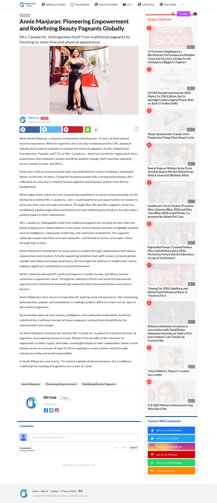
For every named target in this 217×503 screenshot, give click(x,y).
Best (117, 447)
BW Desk (33, 117)
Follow (65, 397)
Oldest (125, 447)
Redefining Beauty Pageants (99, 383)
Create (183, 13)
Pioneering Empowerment (61, 383)
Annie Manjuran (30, 383)
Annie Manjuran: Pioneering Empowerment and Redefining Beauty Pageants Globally (74, 25)
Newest (134, 447)
